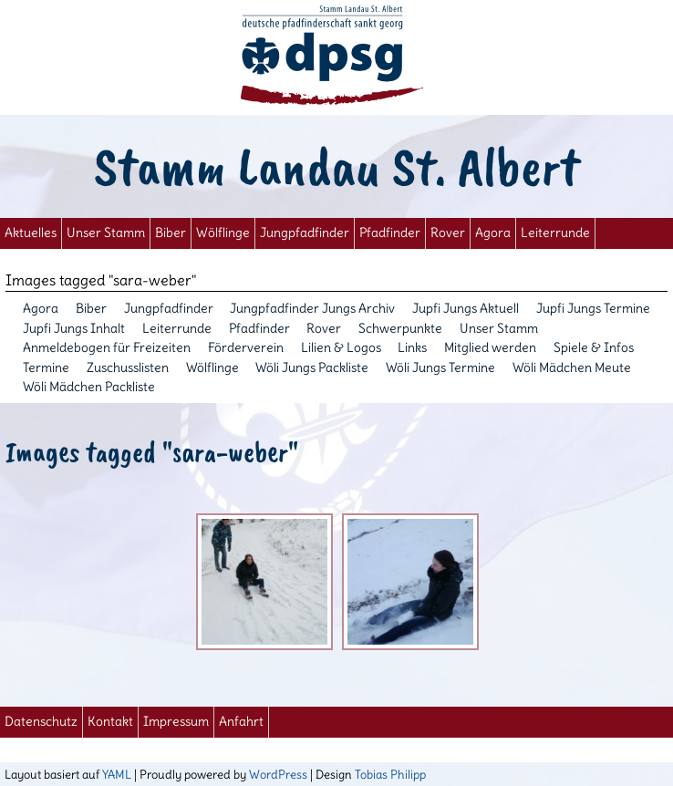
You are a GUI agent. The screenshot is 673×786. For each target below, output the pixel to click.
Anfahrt (241, 721)
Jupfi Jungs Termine (593, 308)
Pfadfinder (389, 233)
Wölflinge (223, 233)
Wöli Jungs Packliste (311, 367)
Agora (493, 233)
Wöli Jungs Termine (440, 367)
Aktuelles (31, 233)
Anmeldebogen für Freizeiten (107, 347)
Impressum (176, 721)
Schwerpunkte (400, 328)
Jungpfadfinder (304, 233)
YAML (116, 774)
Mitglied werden (490, 347)
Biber (170, 233)
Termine (46, 367)
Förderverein (246, 347)
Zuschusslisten (128, 367)
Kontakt (110, 721)
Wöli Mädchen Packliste (89, 386)
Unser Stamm (106, 233)
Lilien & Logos (341, 347)
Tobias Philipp (390, 774)
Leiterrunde (555, 233)
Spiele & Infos (594, 347)
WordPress (278, 774)
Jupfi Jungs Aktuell (465, 308)
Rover (447, 233)
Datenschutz (41, 721)
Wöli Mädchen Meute (572, 367)
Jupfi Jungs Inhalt (74, 328)
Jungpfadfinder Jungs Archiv (312, 308)
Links (412, 347)
